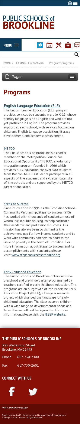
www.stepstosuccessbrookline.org (36, 255)
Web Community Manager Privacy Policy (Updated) (44, 415)
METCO (9, 148)
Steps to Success (16, 204)
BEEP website (55, 314)
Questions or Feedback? (11, 415)
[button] (77, 54)
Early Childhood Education (22, 272)
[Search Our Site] (24, 54)
